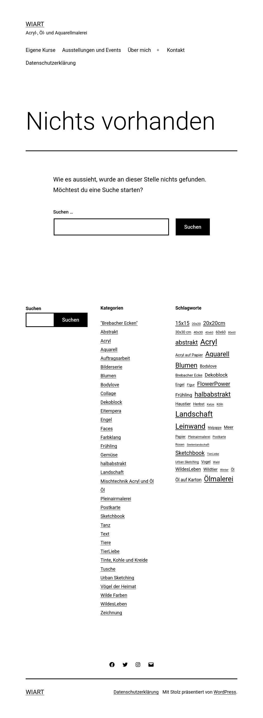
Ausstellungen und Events (91, 50)
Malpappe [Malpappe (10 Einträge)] (214, 427)
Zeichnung (111, 612)
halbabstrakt (113, 463)
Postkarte (110, 507)
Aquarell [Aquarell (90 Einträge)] (217, 354)
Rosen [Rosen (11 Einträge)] (179, 444)
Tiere (105, 542)
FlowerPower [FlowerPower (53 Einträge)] (213, 383)
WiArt (35, 24)
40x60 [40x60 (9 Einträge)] (209, 332)
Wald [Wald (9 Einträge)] (216, 462)
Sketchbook (112, 516)
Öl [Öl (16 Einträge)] (232, 469)
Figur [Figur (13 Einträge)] (191, 384)
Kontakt (176, 50)
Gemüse (108, 454)
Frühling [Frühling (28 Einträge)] (183, 395)
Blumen (108, 375)
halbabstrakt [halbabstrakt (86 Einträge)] (212, 394)
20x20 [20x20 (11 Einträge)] (196, 324)
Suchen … (63, 212)
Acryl (105, 340)
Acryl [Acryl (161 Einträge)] (208, 342)
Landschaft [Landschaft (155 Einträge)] (194, 414)
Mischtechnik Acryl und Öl (127, 481)
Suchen (33, 308)
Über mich (139, 50)
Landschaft (112, 472)
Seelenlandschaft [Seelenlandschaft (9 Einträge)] (198, 444)
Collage (108, 393)
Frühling (108, 446)
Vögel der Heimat (118, 586)
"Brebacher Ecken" (119, 323)
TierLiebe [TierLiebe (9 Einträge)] (213, 454)
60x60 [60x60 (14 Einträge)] (221, 332)
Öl (102, 490)
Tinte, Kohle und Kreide (123, 560)
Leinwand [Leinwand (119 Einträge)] (190, 426)
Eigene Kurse (40, 50)
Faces (106, 428)
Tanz (105, 525)
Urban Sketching (117, 577)
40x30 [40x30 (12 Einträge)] (198, 332)
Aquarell (108, 349)
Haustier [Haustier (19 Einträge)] (183, 403)
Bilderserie (111, 367)
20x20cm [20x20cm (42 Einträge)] (214, 323)
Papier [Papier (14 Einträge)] (180, 437)
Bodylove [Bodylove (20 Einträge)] (208, 366)
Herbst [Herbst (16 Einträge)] (198, 404)
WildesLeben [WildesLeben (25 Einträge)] (188, 469)
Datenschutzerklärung (51, 63)
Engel (106, 419)
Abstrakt (109, 331)
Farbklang (110, 437)
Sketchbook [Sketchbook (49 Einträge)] (190, 453)
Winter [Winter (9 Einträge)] (224, 470)
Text (104, 534)
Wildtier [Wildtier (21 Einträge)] (210, 469)
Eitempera (110, 411)
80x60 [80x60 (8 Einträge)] (232, 332)
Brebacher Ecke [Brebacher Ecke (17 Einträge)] (188, 375)
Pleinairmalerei (115, 498)
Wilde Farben (113, 595)
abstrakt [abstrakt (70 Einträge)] (186, 342)
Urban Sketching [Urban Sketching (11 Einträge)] (187, 462)
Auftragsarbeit (115, 358)
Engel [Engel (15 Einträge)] (179, 384)
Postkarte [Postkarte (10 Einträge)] (219, 437)
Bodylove (109, 384)
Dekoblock (111, 402)
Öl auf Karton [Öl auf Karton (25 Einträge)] (188, 479)
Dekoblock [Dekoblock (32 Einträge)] (216, 375)
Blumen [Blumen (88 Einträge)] (186, 365)
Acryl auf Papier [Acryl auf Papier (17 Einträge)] (189, 355)
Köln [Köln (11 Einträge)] (220, 404)
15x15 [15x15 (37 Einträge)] (182, 323)
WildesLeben (113, 604)
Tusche (107, 569)
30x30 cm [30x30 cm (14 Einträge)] (183, 332)
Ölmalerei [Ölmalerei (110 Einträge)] (218, 479)
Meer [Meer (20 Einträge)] (228, 427)
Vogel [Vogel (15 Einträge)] (206, 462)
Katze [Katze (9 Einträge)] (210, 404)
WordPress (225, 692)
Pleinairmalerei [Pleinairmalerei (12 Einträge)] (199, 437)
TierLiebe (109, 551)
